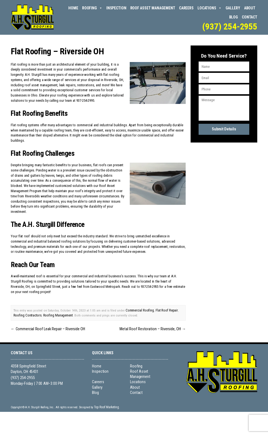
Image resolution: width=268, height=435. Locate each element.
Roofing (92, 8)
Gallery (233, 8)
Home (73, 8)
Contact (249, 17)
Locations (209, 8)
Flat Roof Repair (165, 310)
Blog (233, 17)
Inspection (116, 8)
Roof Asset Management (152, 8)
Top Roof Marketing (104, 405)
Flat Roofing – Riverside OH (57, 51)
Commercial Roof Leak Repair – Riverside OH (44, 327)
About (249, 8)
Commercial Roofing (139, 310)
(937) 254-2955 (229, 27)
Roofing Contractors (26, 314)
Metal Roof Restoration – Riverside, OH (156, 327)
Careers (186, 8)
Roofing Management (56, 314)
